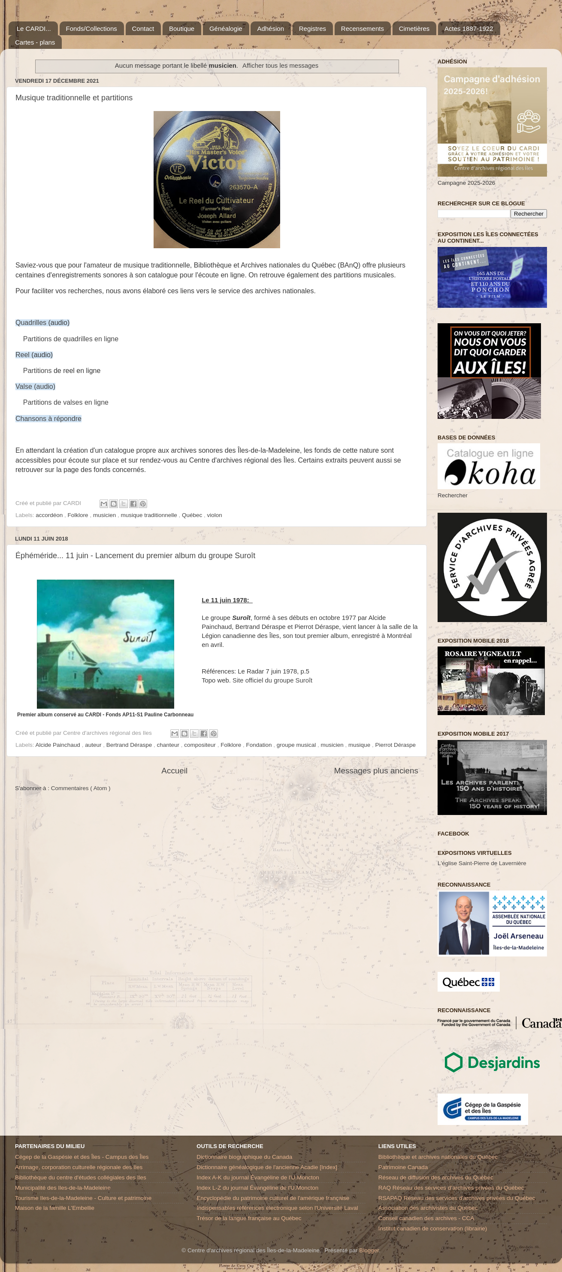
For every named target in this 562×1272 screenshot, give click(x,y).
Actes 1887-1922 (468, 28)
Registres (312, 28)
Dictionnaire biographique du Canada (244, 1157)
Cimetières (414, 28)
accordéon (50, 515)
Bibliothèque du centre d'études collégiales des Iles (80, 1177)
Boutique (181, 28)
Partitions (37, 370)
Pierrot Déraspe (395, 745)
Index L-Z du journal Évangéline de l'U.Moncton (257, 1188)
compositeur (200, 745)
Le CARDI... (34, 28)
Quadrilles (30, 322)
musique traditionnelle (149, 515)
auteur (94, 745)
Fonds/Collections (91, 28)
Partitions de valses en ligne (66, 402)
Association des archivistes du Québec (428, 1208)
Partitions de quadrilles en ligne (70, 339)
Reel (22, 354)
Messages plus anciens (376, 770)
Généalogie (225, 28)
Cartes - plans (35, 42)
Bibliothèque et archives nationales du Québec (438, 1157)
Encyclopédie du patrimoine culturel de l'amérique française (272, 1198)
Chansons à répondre (48, 418)
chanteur (169, 745)
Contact (143, 28)
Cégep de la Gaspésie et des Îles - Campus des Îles (81, 1157)
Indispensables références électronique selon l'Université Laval (277, 1208)
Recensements (362, 28)
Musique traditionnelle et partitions (74, 97)
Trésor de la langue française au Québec (248, 1218)
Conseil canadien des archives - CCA (426, 1218)
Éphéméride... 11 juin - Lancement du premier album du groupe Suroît (135, 555)
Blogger (369, 1250)
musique (360, 745)
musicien (105, 515)
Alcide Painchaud (59, 745)
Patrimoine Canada (403, 1167)
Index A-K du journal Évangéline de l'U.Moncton (257, 1177)
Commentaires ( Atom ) (81, 788)
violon (214, 515)
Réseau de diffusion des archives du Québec (435, 1177)
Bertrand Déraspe (130, 745)
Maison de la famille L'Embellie (54, 1208)
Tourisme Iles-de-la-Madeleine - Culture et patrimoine (83, 1198)
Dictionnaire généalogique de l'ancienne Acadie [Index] (266, 1167)
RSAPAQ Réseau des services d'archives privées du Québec (456, 1198)
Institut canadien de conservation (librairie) (432, 1228)
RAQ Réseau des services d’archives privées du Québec (451, 1188)
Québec (193, 515)
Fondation (259, 745)
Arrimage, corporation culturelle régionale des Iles (78, 1167)
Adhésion (270, 28)
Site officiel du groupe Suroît (272, 680)
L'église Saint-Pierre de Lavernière (482, 863)
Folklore (79, 515)
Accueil (174, 770)
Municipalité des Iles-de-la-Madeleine (63, 1188)
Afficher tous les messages (280, 65)
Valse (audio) (35, 386)
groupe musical (297, 745)
